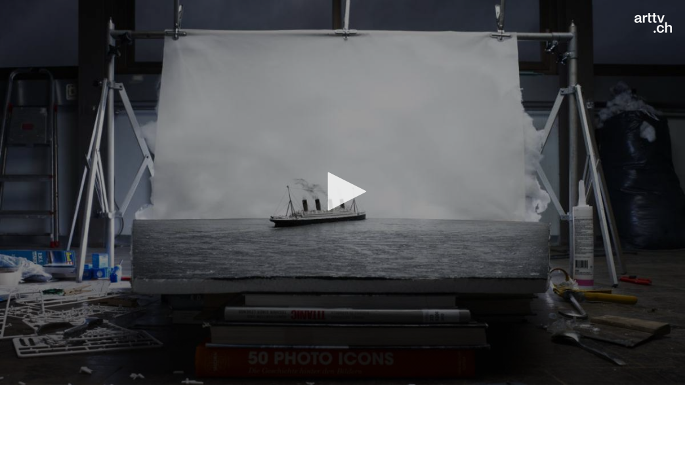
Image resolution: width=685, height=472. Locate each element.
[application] (342, 192)
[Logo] (653, 23)
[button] (342, 191)
